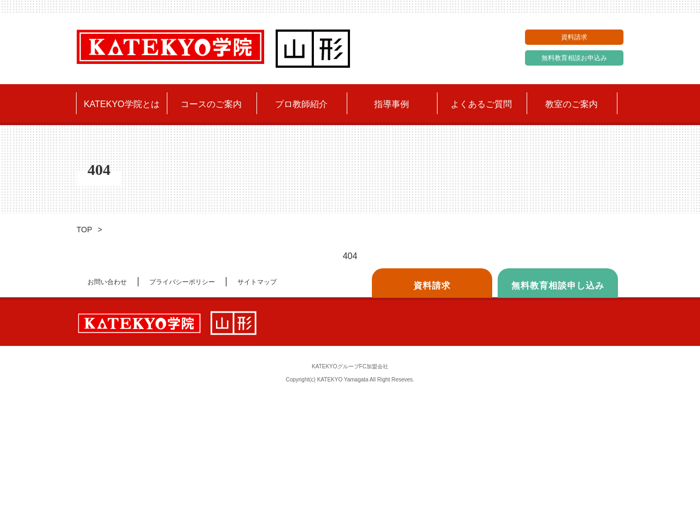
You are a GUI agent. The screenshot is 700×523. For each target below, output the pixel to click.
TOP (84, 229)
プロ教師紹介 (301, 104)
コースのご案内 (211, 104)
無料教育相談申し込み (557, 285)
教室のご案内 (571, 104)
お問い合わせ (107, 282)
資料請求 (574, 37)
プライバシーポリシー (182, 282)
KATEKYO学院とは (121, 104)
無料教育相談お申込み (574, 58)
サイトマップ (257, 282)
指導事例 (391, 104)
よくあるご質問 (481, 104)
